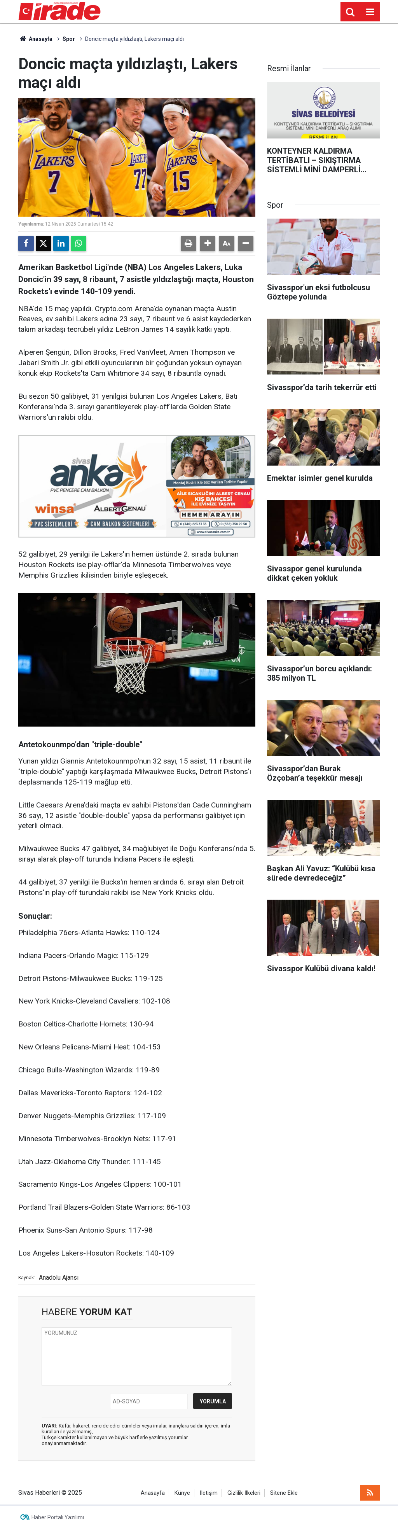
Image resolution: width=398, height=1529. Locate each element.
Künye (182, 1493)
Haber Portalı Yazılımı (57, 1517)
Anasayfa (35, 39)
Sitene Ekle (284, 1493)
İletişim (209, 1493)
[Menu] (370, 12)
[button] (207, 243)
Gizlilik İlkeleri (243, 1493)
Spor (69, 39)
